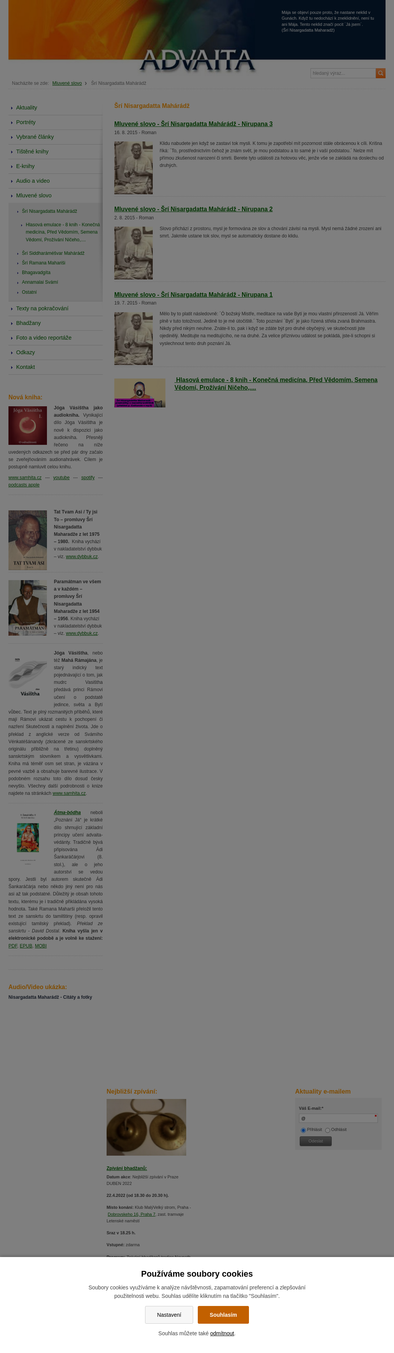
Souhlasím (223, 1315)
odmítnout (222, 1333)
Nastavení (169, 1315)
